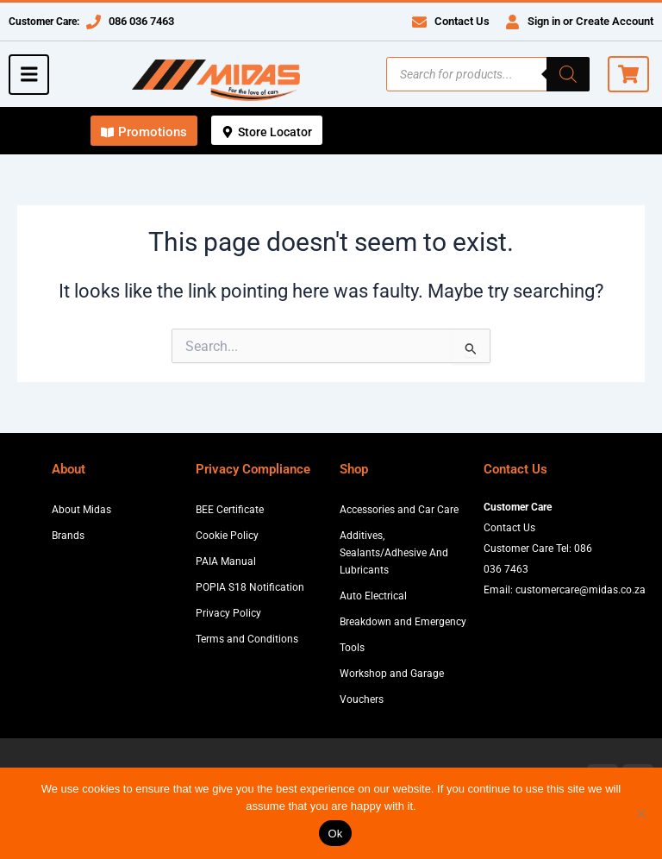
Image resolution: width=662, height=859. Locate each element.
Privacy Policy (228, 613)
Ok (335, 833)
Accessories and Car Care (399, 510)
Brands (68, 536)
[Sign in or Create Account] (512, 22)
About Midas (81, 510)
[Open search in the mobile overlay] (488, 74)
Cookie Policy (227, 536)
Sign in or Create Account (590, 21)
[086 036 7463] (93, 22)
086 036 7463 (141, 21)
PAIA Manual (226, 561)
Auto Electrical (373, 596)
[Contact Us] (419, 22)
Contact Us (462, 21)
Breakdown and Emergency (403, 622)
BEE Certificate (230, 510)
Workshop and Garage (392, 674)
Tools (352, 648)
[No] (640, 813)
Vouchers (362, 699)
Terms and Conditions (247, 639)
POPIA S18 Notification (250, 587)
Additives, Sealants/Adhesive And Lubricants (394, 553)
